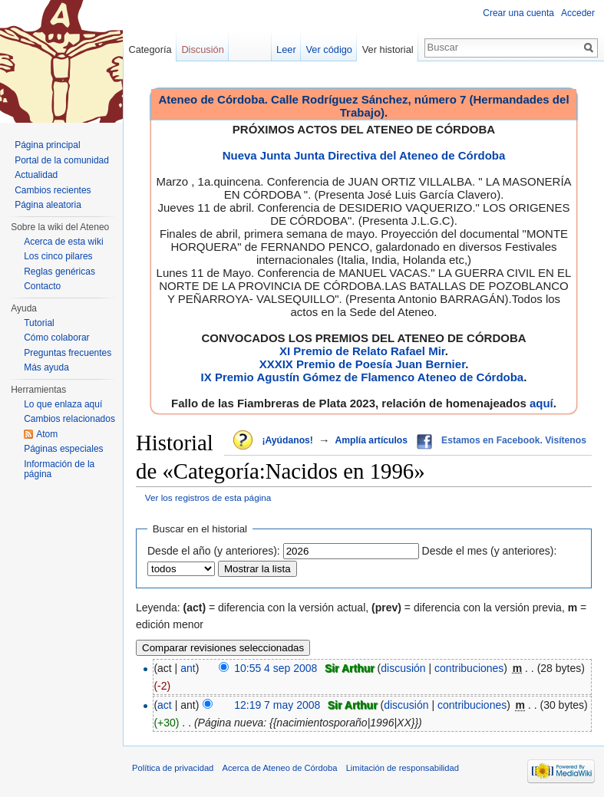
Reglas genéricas (59, 271)
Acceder (578, 13)
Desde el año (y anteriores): (213, 551)
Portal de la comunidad (62, 160)
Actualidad (36, 175)
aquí (541, 403)
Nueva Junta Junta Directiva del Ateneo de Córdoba (364, 155)
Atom (47, 434)
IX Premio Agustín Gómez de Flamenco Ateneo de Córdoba (362, 377)
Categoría (149, 49)
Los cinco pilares (58, 256)
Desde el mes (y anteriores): (489, 551)
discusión (403, 668)
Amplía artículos (371, 440)
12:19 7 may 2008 (277, 705)
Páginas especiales (63, 448)
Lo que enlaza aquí (63, 404)
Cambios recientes (53, 190)
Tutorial (39, 323)
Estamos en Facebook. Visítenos (513, 440)
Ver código (329, 49)
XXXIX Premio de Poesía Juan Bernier (362, 364)
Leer (286, 49)
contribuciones (468, 668)
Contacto (42, 286)
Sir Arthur (350, 668)
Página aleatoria (48, 204)
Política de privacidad (172, 767)
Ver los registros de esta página (208, 497)
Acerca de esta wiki (63, 241)
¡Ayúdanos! (287, 440)
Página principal (47, 145)
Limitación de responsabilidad (402, 767)
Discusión (202, 49)
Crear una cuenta (518, 13)
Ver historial (388, 49)
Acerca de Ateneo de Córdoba (280, 767)
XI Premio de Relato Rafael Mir (362, 350)
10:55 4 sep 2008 (275, 668)
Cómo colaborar (56, 337)
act (164, 705)
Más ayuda (46, 367)
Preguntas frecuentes (67, 352)
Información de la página (59, 469)
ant (187, 668)
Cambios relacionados (69, 418)
